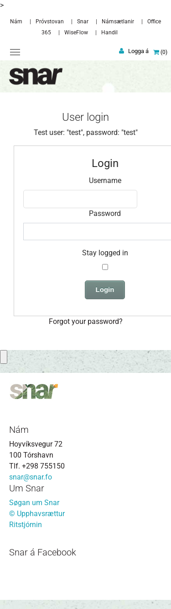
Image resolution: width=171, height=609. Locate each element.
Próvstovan (50, 21)
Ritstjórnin (25, 524)
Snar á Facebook (42, 552)
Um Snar (26, 488)
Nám (16, 21)
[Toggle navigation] (15, 52)
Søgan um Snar (34, 502)
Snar (82, 21)
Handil (109, 32)
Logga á (138, 51)
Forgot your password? (86, 321)
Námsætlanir (118, 21)
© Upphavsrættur (37, 513)
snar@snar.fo (30, 477)
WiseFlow (76, 32)
